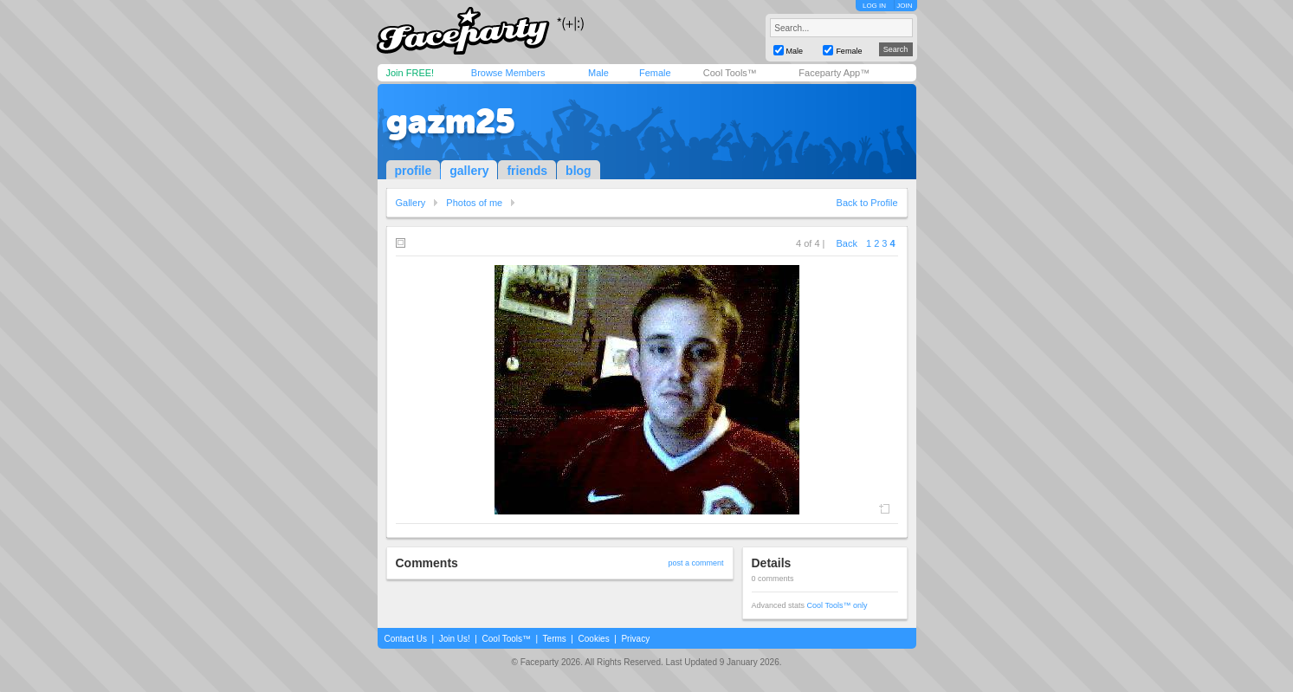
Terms (554, 638)
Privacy (635, 638)
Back (847, 243)
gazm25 (450, 121)
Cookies (594, 638)
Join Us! (454, 638)
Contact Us (406, 638)
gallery (468, 171)
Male (598, 73)
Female (655, 73)
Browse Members (508, 73)
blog (579, 171)
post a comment (695, 563)
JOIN (904, 6)
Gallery (411, 202)
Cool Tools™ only (837, 605)
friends (527, 171)
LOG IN (874, 6)
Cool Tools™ (730, 73)
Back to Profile (867, 202)
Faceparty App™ (834, 73)
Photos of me (474, 202)
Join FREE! (410, 73)
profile (413, 171)
